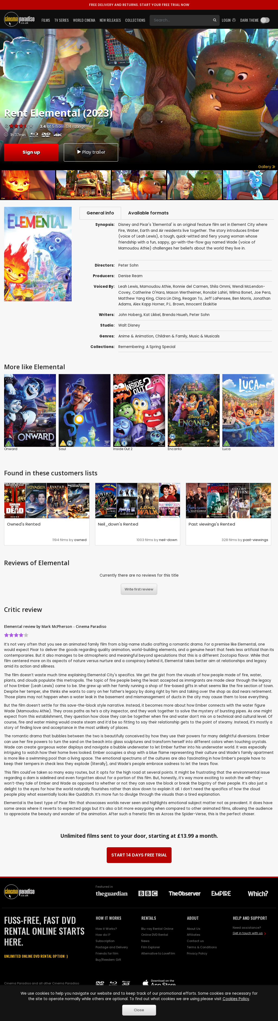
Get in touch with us (248, 933)
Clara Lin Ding (168, 298)
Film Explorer (150, 947)
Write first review (139, 589)
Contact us (195, 941)
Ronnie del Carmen (190, 286)
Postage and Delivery (112, 947)
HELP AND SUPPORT (250, 918)
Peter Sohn (199, 315)
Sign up (31, 152)
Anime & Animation (135, 336)
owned (80, 539)
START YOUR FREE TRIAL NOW (139, 4)
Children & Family (171, 336)
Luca (226, 449)
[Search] (180, 20)
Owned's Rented (23, 524)
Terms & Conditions (202, 947)
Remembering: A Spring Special (146, 346)
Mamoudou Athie (155, 286)
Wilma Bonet (240, 292)
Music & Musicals (204, 336)
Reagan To (192, 298)
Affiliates (193, 935)
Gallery (266, 166)
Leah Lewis (128, 286)
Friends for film (107, 953)
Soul (62, 449)
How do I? (103, 935)
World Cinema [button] (84, 20)
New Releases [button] (110, 20)
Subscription (105, 941)
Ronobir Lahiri (215, 292)
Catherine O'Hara (148, 292)
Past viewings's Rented (212, 524)
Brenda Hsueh (175, 315)
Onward (10, 449)
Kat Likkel (152, 315)
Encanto (175, 449)
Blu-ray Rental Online (157, 929)
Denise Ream (130, 276)
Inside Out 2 (122, 449)
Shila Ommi (220, 286)
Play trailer (91, 152)
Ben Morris (241, 298)
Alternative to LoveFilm (158, 953)
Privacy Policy (197, 953)
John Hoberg (130, 315)
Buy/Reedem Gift (108, 959)
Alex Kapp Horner (149, 304)
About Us (193, 929)
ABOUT (193, 918)
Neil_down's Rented (118, 524)
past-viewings (255, 539)
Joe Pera (262, 292)
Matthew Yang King (136, 298)
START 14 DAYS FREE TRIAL (139, 855)
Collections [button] (135, 20)
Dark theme (249, 20)
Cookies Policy (236, 998)
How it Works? (106, 929)
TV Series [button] (61, 20)
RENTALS (148, 918)
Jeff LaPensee (217, 298)
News (145, 941)
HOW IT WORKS (108, 918)
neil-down (168, 539)
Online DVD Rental (154, 935)
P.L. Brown (175, 304)
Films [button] (46, 20)
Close (139, 1010)
